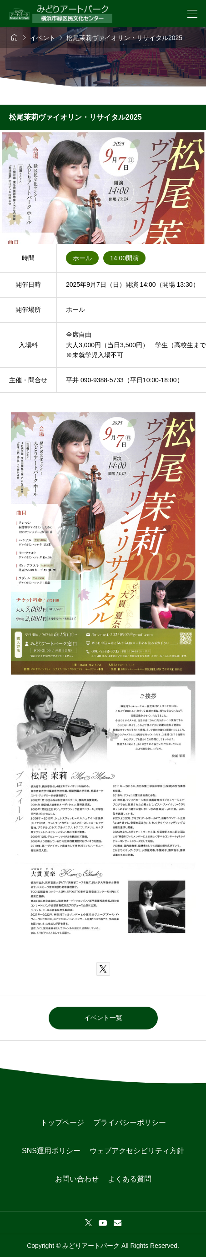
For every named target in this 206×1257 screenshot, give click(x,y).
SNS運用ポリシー (51, 1151)
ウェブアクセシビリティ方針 (137, 1151)
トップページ (62, 1122)
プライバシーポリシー (129, 1122)
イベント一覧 (103, 1017)
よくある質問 (129, 1179)
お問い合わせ (77, 1179)
